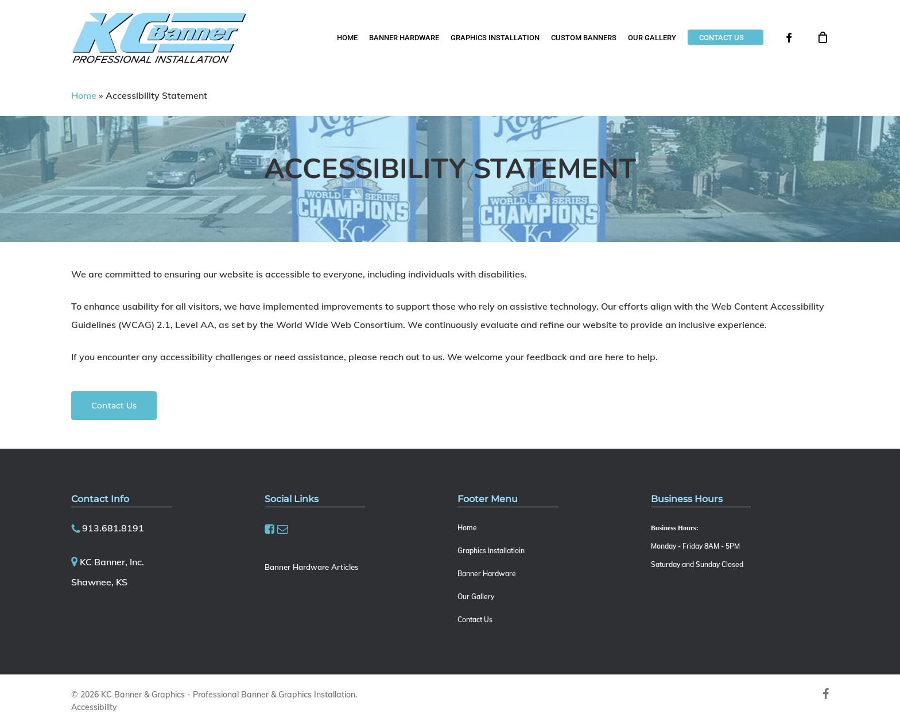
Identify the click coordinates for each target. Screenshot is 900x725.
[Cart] (822, 37)
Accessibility (94, 707)
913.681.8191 (113, 528)
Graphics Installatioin (491, 550)
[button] (114, 405)
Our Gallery (475, 596)
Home (83, 95)
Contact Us (474, 619)
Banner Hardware (486, 573)
